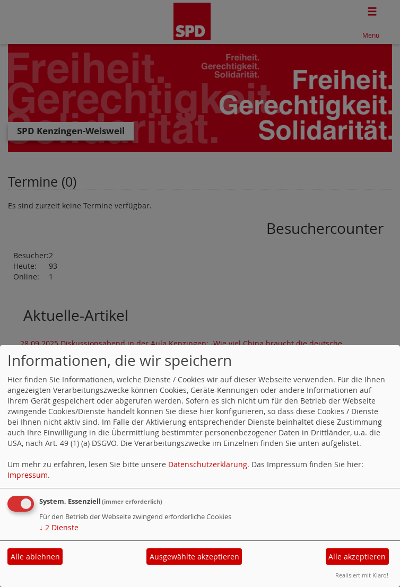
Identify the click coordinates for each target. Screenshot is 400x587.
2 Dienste (59, 527)
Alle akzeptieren (357, 556)
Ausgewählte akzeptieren (194, 556)
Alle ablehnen (35, 556)
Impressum (27, 475)
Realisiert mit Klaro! (361, 575)
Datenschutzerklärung (207, 464)
